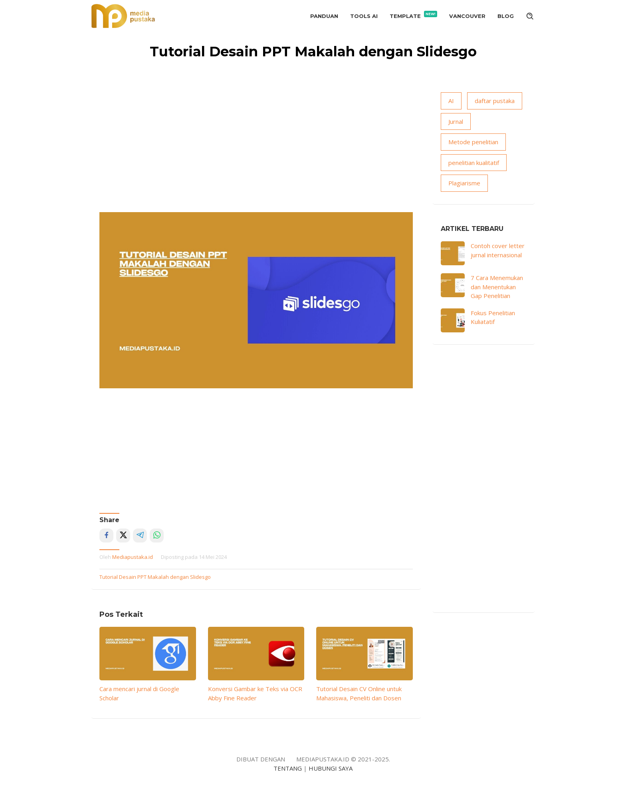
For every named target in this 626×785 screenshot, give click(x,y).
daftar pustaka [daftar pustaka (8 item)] (495, 101)
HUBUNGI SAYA (331, 768)
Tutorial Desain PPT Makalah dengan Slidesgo (155, 576)
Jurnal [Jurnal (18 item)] (455, 121)
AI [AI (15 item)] (451, 101)
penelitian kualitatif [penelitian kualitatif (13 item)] (473, 163)
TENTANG (287, 768)
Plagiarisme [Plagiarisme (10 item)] (464, 183)
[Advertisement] (256, 152)
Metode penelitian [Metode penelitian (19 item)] (473, 142)
